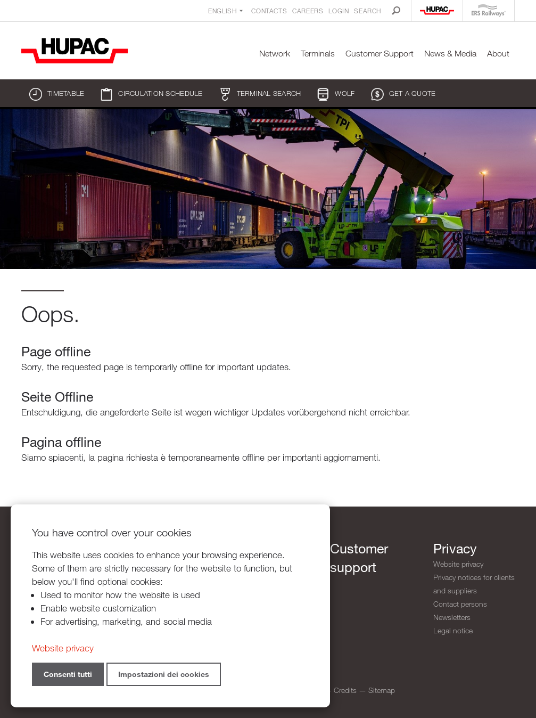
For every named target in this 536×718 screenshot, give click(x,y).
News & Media (450, 53)
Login (338, 10)
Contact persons (460, 603)
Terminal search (260, 94)
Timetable (56, 94)
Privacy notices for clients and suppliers (474, 584)
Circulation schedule (151, 94)
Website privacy (458, 563)
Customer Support (379, 53)
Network (274, 53)
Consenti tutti (68, 674)
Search (367, 10)
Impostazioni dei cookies (163, 674)
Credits (345, 690)
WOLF (335, 94)
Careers (307, 10)
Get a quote (403, 94)
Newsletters (452, 617)
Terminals (318, 53)
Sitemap (381, 690)
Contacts (269, 10)
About (498, 53)
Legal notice (453, 630)
